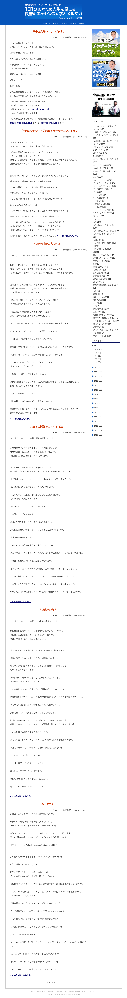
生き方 (95, 303)
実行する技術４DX (100, 261)
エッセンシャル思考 (100, 165)
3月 (98, 356)
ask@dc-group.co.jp (41, 109)
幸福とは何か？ (99, 267)
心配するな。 (98, 270)
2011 (98, 430)
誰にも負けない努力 (100, 324)
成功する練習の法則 (100, 279)
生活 (95, 306)
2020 (98, 390)
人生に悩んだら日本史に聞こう (105, 225)
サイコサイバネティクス (102, 183)
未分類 (95, 291)
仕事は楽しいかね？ (100, 249)
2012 (98, 426)
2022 (98, 381)
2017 (98, 403)
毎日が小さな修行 (100, 297)
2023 (98, 376)
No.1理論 (96, 156)
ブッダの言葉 (98, 207)
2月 (98, 359)
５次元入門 (97, 144)
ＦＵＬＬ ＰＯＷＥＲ (101, 147)
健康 (95, 252)
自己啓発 (96, 312)
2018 (98, 399)
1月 (98, 362)
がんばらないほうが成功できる (105, 171)
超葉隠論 (96, 327)
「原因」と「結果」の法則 (103, 132)
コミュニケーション (100, 180)
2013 (98, 421)
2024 (98, 372)
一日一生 (96, 219)
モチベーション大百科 (101, 210)
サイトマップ (91, 991)
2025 (98, 367)
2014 (98, 417)
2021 (98, 385)
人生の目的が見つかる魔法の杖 (105, 231)
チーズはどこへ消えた (101, 189)
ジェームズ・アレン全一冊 (103, 186)
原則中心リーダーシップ (102, 258)
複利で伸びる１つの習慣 (102, 315)
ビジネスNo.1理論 (100, 204)
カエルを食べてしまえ (101, 168)
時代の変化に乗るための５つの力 (105, 285)
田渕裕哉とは (56, 23)
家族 (95, 264)
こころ (95, 177)
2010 (98, 435)
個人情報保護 (68, 991)
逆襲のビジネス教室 (100, 336)
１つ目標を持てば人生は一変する (105, 135)
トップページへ (49, 982)
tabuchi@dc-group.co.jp (21, 123)
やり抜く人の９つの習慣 (102, 213)
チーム (95, 192)
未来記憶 (96, 294)
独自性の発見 (98, 300)
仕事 (95, 246)
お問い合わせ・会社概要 (74, 23)
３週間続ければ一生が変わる (104, 141)
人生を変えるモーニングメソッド (105, 234)
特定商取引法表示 (80, 991)
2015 (98, 412)
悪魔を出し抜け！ (100, 276)
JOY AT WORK (99, 153)
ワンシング (97, 216)
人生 (95, 222)
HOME (46, 23)
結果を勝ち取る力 (100, 309)
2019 (98, 394)
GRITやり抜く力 (99, 150)
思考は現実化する (100, 273)
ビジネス (96, 201)
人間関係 (96, 240)
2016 (98, 408)
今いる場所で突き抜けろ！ (103, 243)
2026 (98, 350)
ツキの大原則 (98, 195)
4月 (98, 353)
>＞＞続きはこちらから (67, 236)
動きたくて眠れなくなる (102, 255)
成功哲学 (96, 282)
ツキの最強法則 (99, 198)
